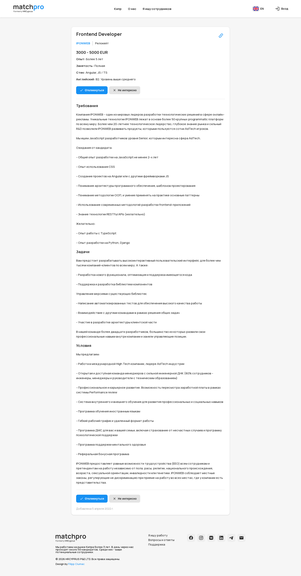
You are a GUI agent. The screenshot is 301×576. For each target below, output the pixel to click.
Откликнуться (92, 90)
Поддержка (156, 544)
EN (258, 9)
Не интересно (124, 90)
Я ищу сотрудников (157, 8)
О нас (132, 8)
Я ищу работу (158, 535)
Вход (281, 8)
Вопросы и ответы (161, 539)
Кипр (118, 8)
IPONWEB (83, 43)
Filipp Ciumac (76, 564)
